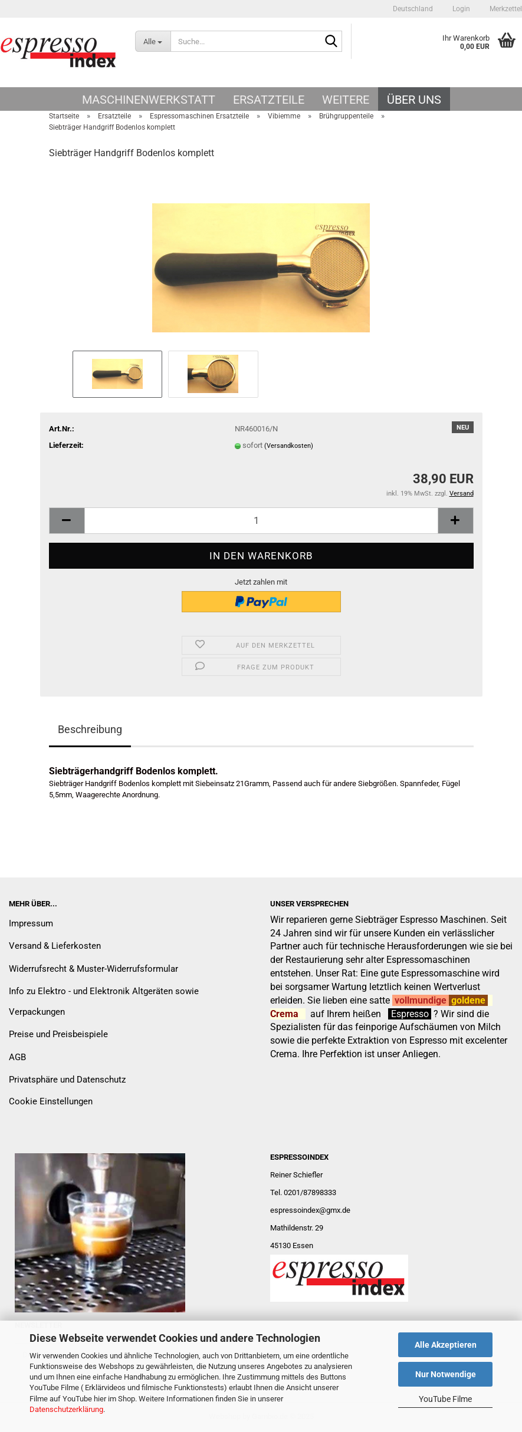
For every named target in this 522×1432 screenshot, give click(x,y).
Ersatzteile (268, 100)
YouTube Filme (445, 1399)
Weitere (345, 100)
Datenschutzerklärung (66, 1409)
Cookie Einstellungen (51, 1101)
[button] (413, 9)
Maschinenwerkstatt (148, 100)
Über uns (414, 100)
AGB (17, 1057)
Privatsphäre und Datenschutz (67, 1079)
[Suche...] (152, 41)
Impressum (31, 923)
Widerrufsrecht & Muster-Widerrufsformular (93, 969)
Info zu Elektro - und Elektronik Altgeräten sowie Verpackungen (104, 1001)
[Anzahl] (261, 520)
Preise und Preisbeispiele (58, 1034)
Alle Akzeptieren (446, 1344)
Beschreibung (90, 729)
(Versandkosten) (288, 446)
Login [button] (460, 9)
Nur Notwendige (445, 1374)
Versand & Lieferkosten (55, 946)
